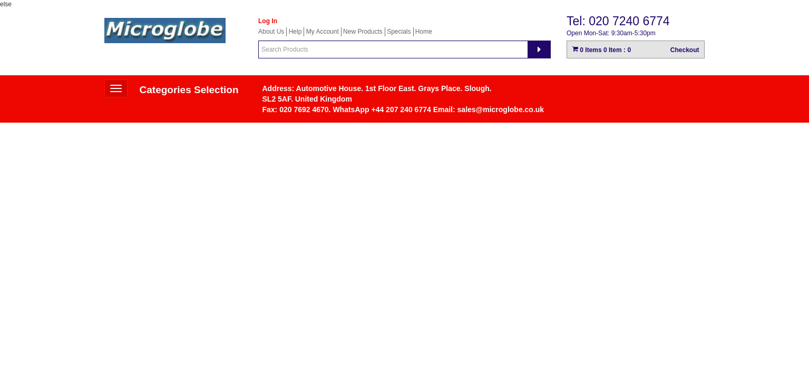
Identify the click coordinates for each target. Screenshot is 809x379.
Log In (267, 21)
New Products (363, 31)
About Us (271, 31)
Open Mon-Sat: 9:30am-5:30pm (611, 33)
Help (295, 31)
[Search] (539, 49)
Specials (399, 31)
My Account (322, 31)
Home (423, 31)
